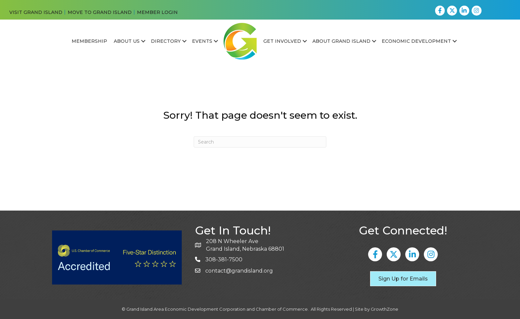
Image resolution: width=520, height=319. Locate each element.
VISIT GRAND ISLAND (35, 12)
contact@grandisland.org (239, 271)
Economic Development (416, 41)
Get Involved (282, 41)
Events (202, 41)
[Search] (260, 142)
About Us (127, 41)
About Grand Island (341, 41)
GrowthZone (384, 309)
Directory (166, 41)
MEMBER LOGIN (157, 12)
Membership (89, 41)
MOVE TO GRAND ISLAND (100, 12)
